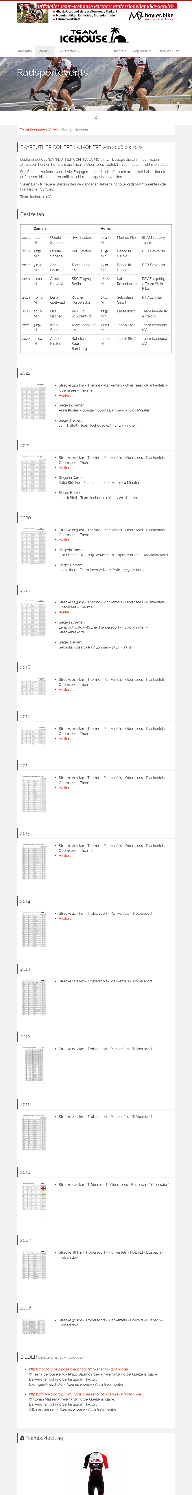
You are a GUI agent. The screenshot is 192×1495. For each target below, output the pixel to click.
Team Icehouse (32, 130)
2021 (25, 445)
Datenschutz (168, 51)
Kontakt (120, 51)
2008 (25, 1308)
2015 (25, 833)
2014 (25, 901)
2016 (25, 765)
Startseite (24, 51)
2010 (25, 1172)
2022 (25, 373)
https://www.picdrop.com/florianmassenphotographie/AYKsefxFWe (85, 1394)
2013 (25, 969)
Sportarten (69, 51)
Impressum (142, 51)
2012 (25, 1036)
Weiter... (65, 395)
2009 (25, 1240)
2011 (25, 1104)
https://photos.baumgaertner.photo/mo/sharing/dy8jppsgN (79, 1369)
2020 (25, 517)
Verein (45, 51)
